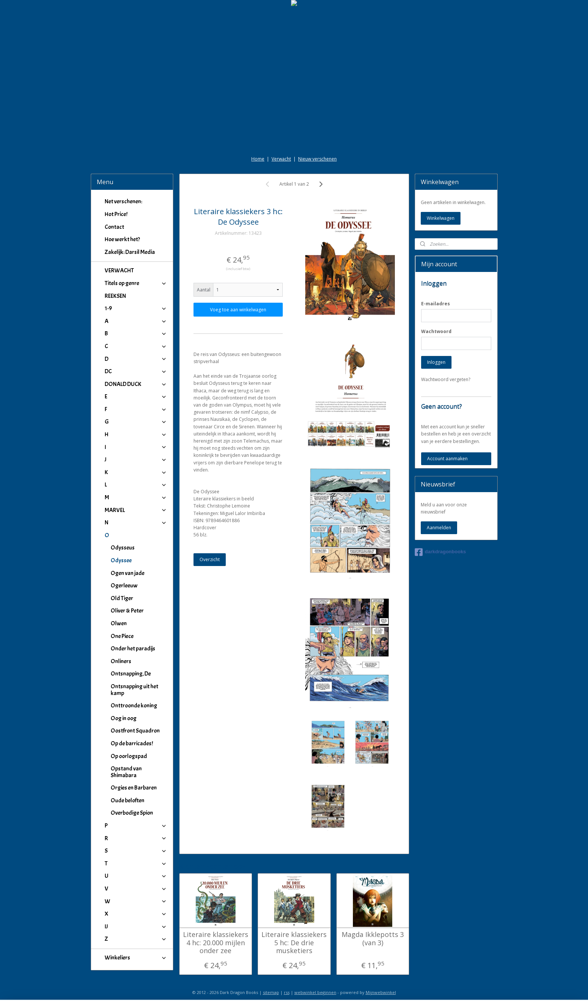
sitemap (271, 992)
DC (136, 371)
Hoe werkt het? (122, 239)
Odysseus (123, 547)
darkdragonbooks (440, 552)
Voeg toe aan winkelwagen (238, 309)
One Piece (122, 636)
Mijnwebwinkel (381, 992)
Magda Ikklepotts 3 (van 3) (372, 939)
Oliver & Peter (127, 610)
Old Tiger (122, 598)
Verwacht (281, 159)
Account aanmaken (447, 458)
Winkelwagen (440, 218)
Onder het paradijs (133, 648)
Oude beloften (127, 800)
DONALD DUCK (136, 384)
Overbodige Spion (132, 813)
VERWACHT (119, 270)
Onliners (121, 661)
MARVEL (136, 510)
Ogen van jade (127, 573)
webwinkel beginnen (315, 992)
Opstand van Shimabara (126, 772)
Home (257, 159)
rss (287, 992)
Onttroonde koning (134, 705)
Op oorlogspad (129, 756)
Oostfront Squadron (135, 730)
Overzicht (210, 559)
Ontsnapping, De (131, 673)
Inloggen (436, 362)
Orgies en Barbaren (134, 787)
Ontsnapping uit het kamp (134, 690)
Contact (114, 227)
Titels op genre (136, 283)
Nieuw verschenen (317, 159)
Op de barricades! (132, 743)
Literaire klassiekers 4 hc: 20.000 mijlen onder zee (215, 943)
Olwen (119, 623)
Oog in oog (123, 718)
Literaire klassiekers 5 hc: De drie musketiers (294, 943)
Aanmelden (439, 527)
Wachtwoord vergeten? (445, 379)
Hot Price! (116, 214)
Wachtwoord (436, 331)
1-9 (136, 308)
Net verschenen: (123, 201)
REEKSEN (115, 296)
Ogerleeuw (124, 585)
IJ (136, 926)
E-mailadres (435, 303)
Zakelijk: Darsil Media (130, 252)
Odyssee (121, 560)
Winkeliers (136, 957)
